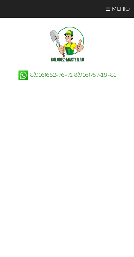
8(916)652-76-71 (51, 75)
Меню (118, 9)
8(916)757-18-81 (95, 75)
